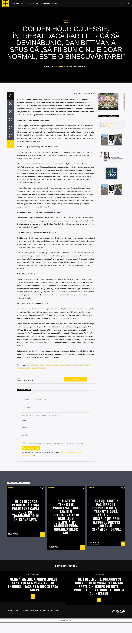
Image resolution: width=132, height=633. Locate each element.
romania (42, 496)
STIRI (66, 81)
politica (28, 496)
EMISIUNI (46, 3)
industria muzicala (65, 492)
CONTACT (57, 3)
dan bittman (34, 492)
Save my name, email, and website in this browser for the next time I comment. (55, 571)
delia (42, 492)
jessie (75, 492)
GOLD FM (48, 492)
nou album (21, 496)
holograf (55, 492)
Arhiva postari (75, 506)
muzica (81, 492)
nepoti (87, 492)
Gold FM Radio (61, 125)
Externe (11, 615)
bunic (27, 492)
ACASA (16, 3)
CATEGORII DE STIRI (31, 3)
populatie (35, 496)
